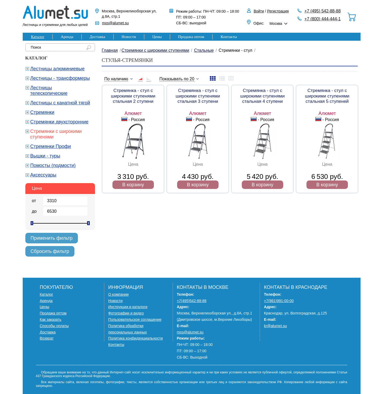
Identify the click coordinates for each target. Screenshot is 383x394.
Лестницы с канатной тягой (60, 102)
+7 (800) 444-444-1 (322, 19)
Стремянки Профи (50, 146)
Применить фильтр (52, 238)
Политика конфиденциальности (135, 338)
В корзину (133, 184)
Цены (157, 37)
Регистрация (278, 11)
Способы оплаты (54, 326)
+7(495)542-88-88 (191, 301)
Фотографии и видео (126, 313)
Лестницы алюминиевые (57, 68)
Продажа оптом (191, 37)
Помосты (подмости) (53, 165)
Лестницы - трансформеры (60, 78)
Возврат (47, 338)
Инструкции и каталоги (127, 307)
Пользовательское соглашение (135, 319)
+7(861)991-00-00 (279, 301)
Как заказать (51, 319)
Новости (129, 37)
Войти (259, 11)
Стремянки (42, 112)
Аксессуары (43, 175)
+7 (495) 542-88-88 (322, 11)
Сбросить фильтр (50, 251)
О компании (118, 294)
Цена (37, 188)
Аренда (67, 37)
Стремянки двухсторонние (59, 121)
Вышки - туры (45, 156)
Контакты (229, 37)
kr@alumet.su (275, 326)
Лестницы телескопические (49, 90)
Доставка (97, 37)
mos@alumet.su (115, 23)
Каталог (38, 37)
